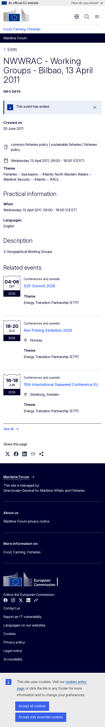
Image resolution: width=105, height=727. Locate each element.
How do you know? (87, 3)
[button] (7, 454)
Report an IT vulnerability (22, 617)
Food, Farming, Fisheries (22, 29)
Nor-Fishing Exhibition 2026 (48, 330)
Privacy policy (14, 642)
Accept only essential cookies (41, 717)
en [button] (76, 16)
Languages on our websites (24, 625)
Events (12, 49)
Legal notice (12, 651)
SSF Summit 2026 (39, 286)
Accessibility (12, 659)
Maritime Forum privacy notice (26, 521)
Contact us (11, 608)
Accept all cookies (32, 706)
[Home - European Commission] (16, 15)
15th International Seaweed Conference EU (61, 384)
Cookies (9, 634)
